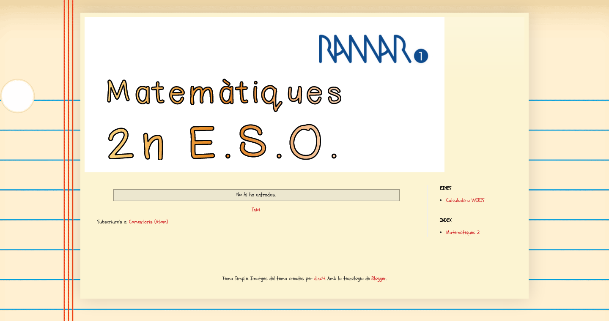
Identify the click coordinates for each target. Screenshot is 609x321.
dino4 (319, 278)
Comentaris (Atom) (148, 221)
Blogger (378, 278)
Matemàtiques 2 (463, 232)
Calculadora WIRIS (465, 200)
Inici (256, 209)
